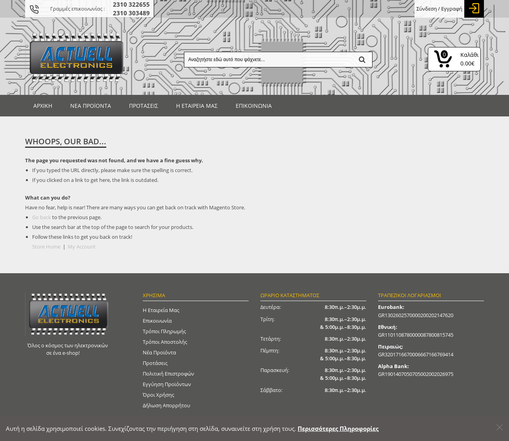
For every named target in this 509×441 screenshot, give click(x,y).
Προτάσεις (155, 363)
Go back (41, 217)
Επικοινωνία (254, 105)
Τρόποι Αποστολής (165, 341)
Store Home (46, 246)
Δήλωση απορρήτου (166, 405)
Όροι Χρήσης (158, 394)
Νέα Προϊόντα (159, 352)
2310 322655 (131, 4)
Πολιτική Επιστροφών (168, 373)
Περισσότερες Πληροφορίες (338, 428)
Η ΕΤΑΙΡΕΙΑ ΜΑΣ (197, 105)
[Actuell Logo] (76, 56)
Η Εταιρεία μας (161, 310)
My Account (82, 246)
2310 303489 (131, 13)
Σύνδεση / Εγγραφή (439, 8)
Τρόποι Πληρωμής (164, 331)
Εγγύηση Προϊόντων (167, 384)
